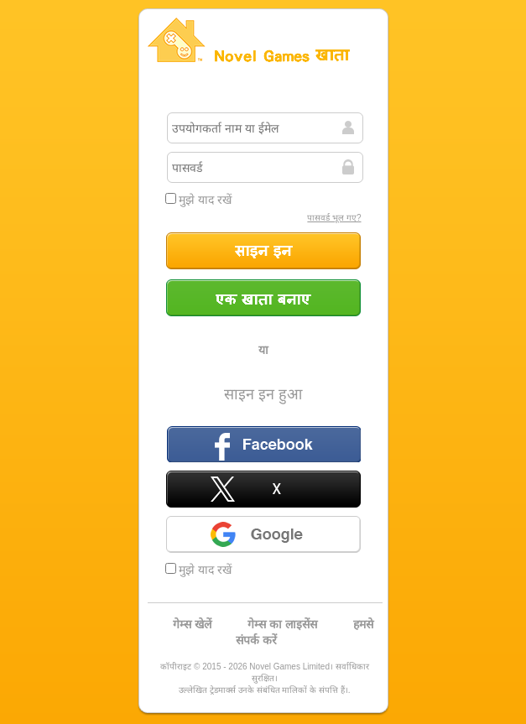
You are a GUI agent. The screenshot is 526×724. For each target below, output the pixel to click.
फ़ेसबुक (263, 443)
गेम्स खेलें (192, 624)
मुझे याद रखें (198, 199)
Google (263, 534)
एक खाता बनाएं (263, 297)
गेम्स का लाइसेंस (282, 624)
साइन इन (263, 250)
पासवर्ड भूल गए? (334, 217)
